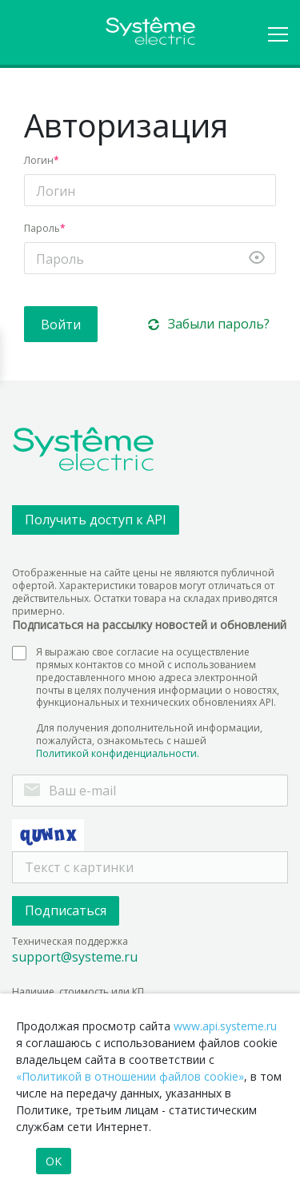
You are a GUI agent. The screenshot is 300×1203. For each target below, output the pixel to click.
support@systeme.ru (75, 957)
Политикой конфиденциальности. (117, 753)
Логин (39, 160)
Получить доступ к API (95, 519)
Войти (61, 324)
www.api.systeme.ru (225, 1026)
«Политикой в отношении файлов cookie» (130, 1076)
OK (54, 1161)
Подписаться (65, 910)
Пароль (42, 228)
